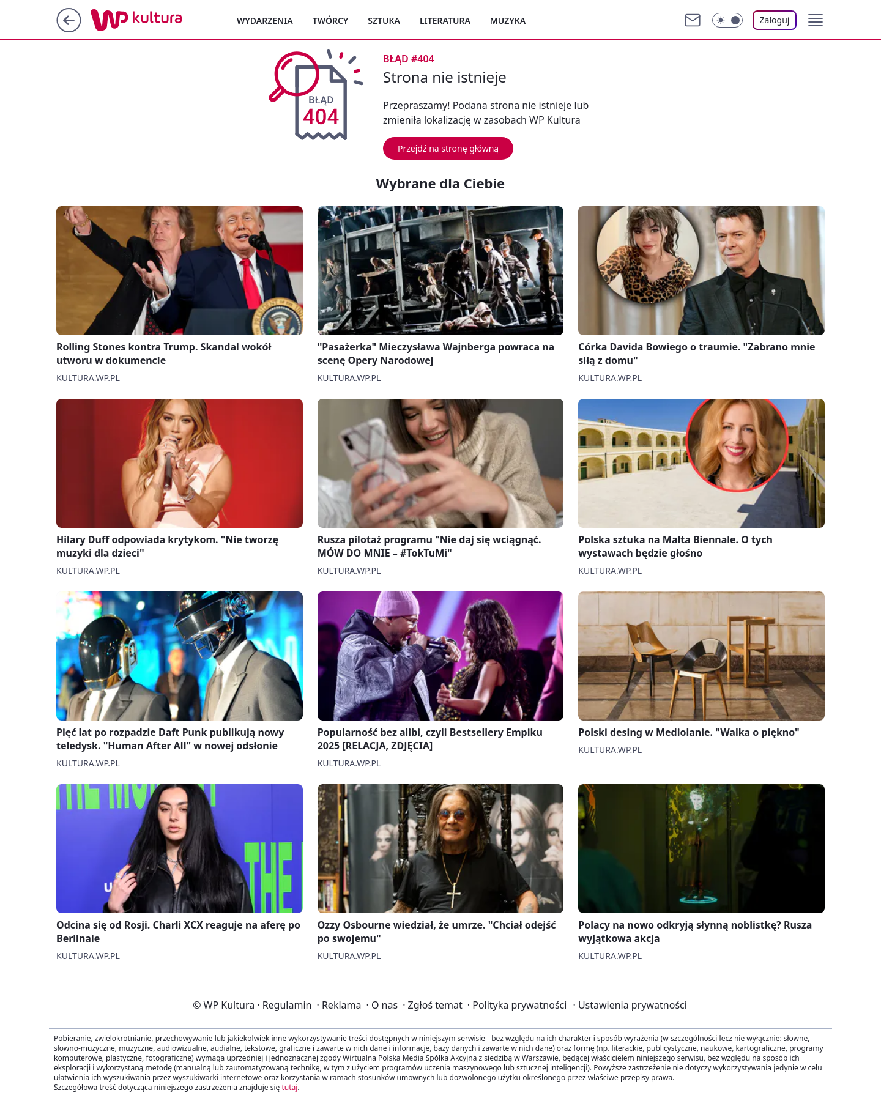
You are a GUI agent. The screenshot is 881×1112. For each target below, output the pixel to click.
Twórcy (331, 20)
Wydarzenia (265, 20)
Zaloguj (775, 20)
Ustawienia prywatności (629, 1005)
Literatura (445, 20)
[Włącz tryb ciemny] (727, 20)
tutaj (289, 1087)
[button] (815, 20)
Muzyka (508, 20)
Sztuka (384, 20)
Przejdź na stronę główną (448, 148)
